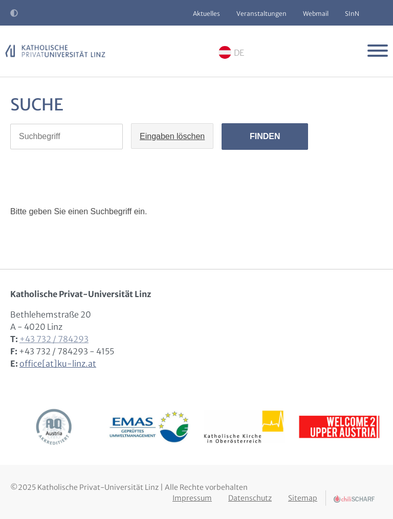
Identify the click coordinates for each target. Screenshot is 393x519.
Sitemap (302, 498)
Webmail (316, 13)
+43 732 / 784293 (54, 339)
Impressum (192, 498)
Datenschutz (250, 498)
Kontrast (16, 16)
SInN (352, 13)
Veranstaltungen (261, 13)
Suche (380, 13)
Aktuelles (206, 13)
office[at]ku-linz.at (57, 363)
